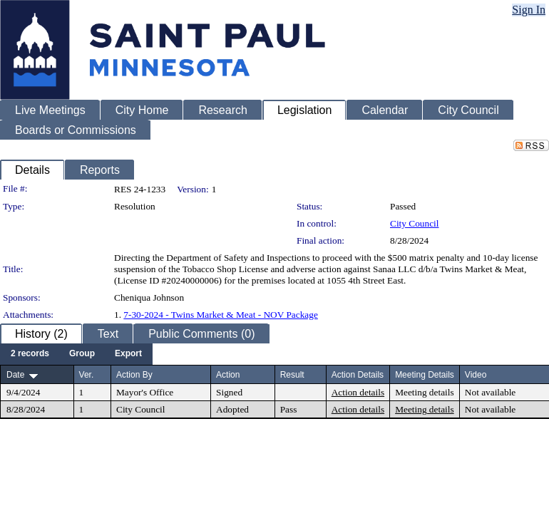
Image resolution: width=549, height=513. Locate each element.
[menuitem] (30, 354)
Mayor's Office (144, 392)
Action (228, 375)
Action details (358, 392)
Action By (134, 375)
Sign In (528, 10)
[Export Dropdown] (128, 354)
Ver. (86, 375)
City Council (414, 223)
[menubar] (76, 354)
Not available (490, 392)
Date (15, 375)
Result (292, 375)
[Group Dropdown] (82, 354)
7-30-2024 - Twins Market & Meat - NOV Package (220, 314)
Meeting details (424, 392)
